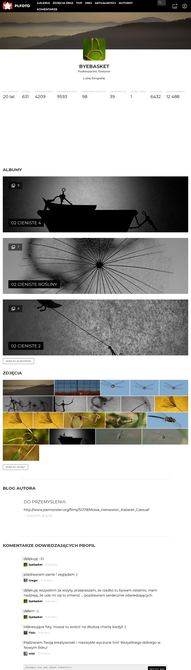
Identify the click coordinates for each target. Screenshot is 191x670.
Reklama (69, 648)
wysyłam (156, 606)
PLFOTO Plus (36, 648)
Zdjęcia (12, 249)
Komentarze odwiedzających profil (49, 482)
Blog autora (19, 425)
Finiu (32, 570)
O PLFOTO (13, 648)
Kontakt (12, 655)
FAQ (54, 648)
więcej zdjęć (15, 404)
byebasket (94, 66)
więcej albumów (18, 237)
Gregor (33, 517)
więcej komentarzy (20, 622)
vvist (32, 590)
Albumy (12, 169)
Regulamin (13, 661)
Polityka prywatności (41, 661)
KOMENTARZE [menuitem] (47, 9)
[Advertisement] (95, 133)
